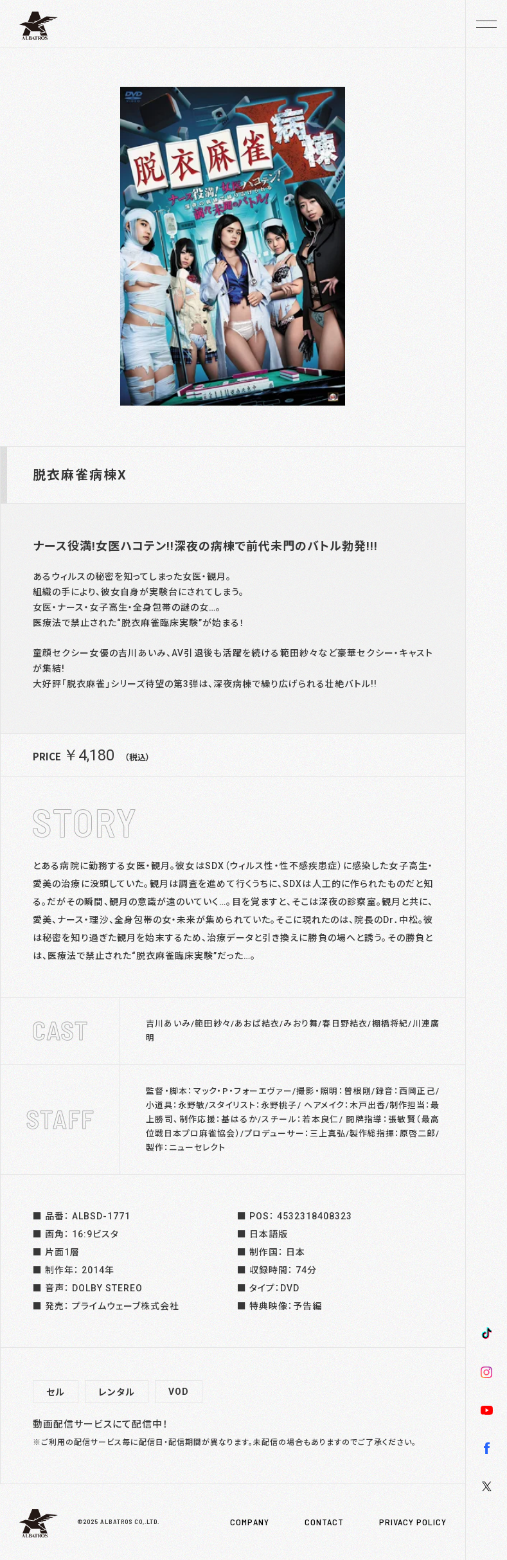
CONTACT (324, 1522)
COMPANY (249, 1522)
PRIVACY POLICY (413, 1522)
